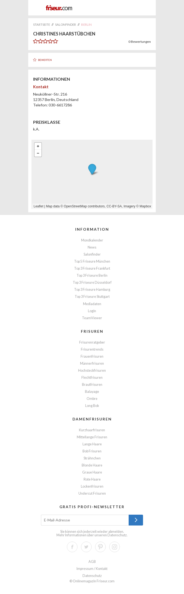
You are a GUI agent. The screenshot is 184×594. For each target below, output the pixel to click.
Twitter (86, 546)
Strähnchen (92, 458)
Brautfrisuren (92, 385)
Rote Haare (92, 479)
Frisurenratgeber (92, 342)
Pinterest (100, 546)
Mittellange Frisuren (92, 437)
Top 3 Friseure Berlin (92, 275)
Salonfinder (92, 254)
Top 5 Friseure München (92, 261)
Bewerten (45, 59)
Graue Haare (92, 472)
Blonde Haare (92, 465)
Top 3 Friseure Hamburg (92, 290)
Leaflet (38, 206)
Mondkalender (92, 240)
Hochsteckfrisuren (92, 370)
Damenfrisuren (92, 419)
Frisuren (92, 331)
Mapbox (145, 206)
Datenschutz (117, 535)
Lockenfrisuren (92, 486)
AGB (92, 562)
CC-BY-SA (114, 206)
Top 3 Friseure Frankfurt (92, 268)
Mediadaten (92, 304)
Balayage (92, 392)
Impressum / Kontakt (92, 569)
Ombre (92, 399)
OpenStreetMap (75, 206)
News (92, 247)
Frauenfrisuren (92, 356)
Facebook (72, 546)
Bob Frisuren (92, 451)
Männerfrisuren (92, 363)
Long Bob (92, 406)
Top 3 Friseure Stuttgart (92, 297)
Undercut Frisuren (92, 493)
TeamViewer (92, 318)
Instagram (114, 546)
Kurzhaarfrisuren (92, 430)
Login (92, 311)
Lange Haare (92, 444)
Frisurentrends (92, 349)
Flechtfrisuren (92, 378)
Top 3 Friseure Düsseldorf (92, 282)
